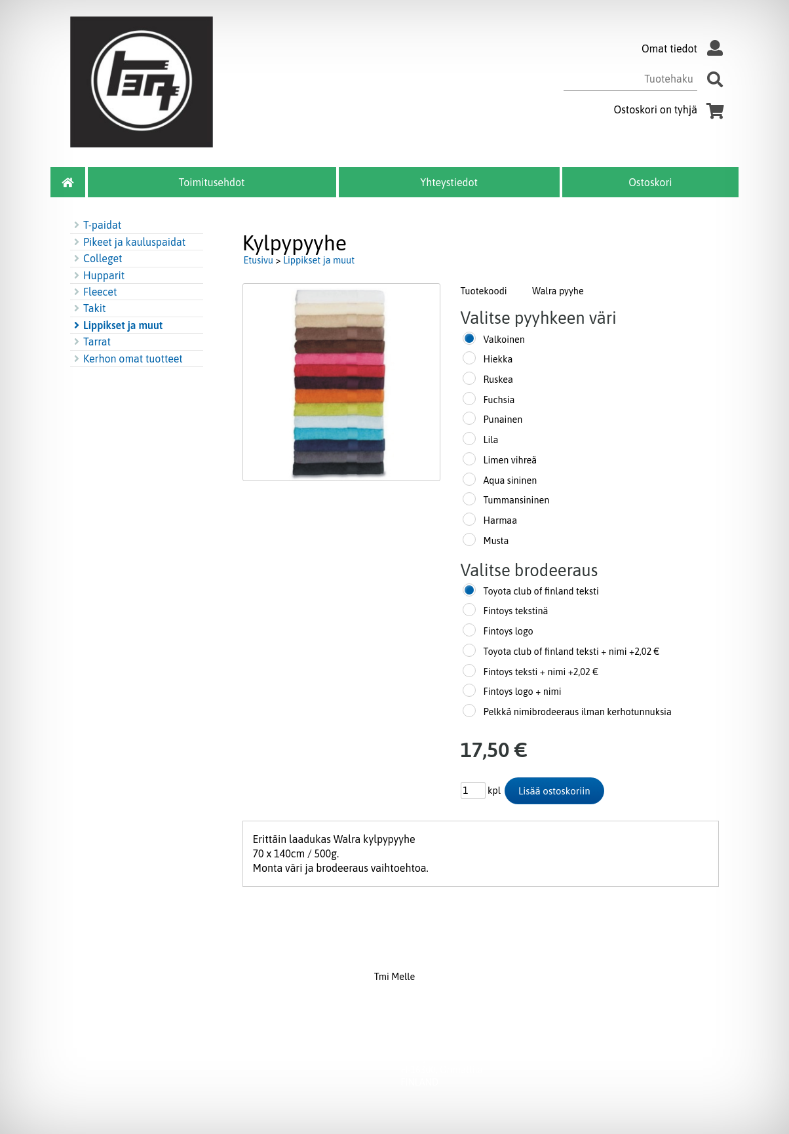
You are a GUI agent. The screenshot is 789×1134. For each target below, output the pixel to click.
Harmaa (501, 520)
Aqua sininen (510, 480)
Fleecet (93, 292)
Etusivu (259, 260)
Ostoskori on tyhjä (671, 109)
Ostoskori (650, 182)
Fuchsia (499, 400)
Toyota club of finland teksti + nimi (555, 651)
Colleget (96, 258)
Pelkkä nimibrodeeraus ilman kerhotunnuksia (578, 712)
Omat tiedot (685, 48)
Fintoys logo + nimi (523, 691)
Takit (88, 308)
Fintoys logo (508, 631)
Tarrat (90, 341)
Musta (496, 541)
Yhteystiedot (449, 182)
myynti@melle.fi (537, 1045)
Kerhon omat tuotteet (126, 358)
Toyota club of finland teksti (541, 591)
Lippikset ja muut (116, 325)
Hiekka (498, 359)
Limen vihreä (510, 460)
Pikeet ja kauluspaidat (127, 242)
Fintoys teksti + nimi (525, 672)
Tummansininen (517, 500)
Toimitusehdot (211, 182)
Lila (491, 440)
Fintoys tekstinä (516, 611)
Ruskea (498, 379)
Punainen (503, 419)
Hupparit (97, 275)
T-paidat (95, 225)
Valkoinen (504, 339)
